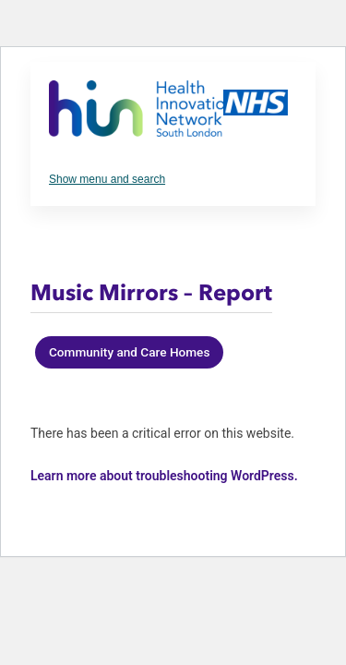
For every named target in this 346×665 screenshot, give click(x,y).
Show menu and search (107, 179)
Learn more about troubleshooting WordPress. (164, 475)
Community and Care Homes (129, 352)
